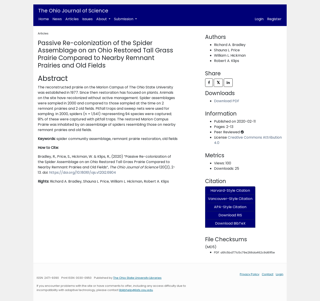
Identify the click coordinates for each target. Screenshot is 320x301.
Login (259, 19)
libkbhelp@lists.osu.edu (136, 290)
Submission (124, 19)
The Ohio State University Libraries (137, 278)
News (57, 19)
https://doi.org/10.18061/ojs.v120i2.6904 (82, 172)
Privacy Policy (249, 274)
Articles (72, 19)
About (102, 19)
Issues (87, 19)
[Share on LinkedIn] (228, 82)
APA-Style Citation (230, 206)
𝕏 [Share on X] (218, 82)
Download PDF (226, 101)
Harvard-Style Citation (230, 190)
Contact (267, 274)
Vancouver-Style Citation (230, 198)
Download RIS (230, 215)
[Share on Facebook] (209, 82)
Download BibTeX (230, 223)
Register (274, 19)
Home (43, 19)
